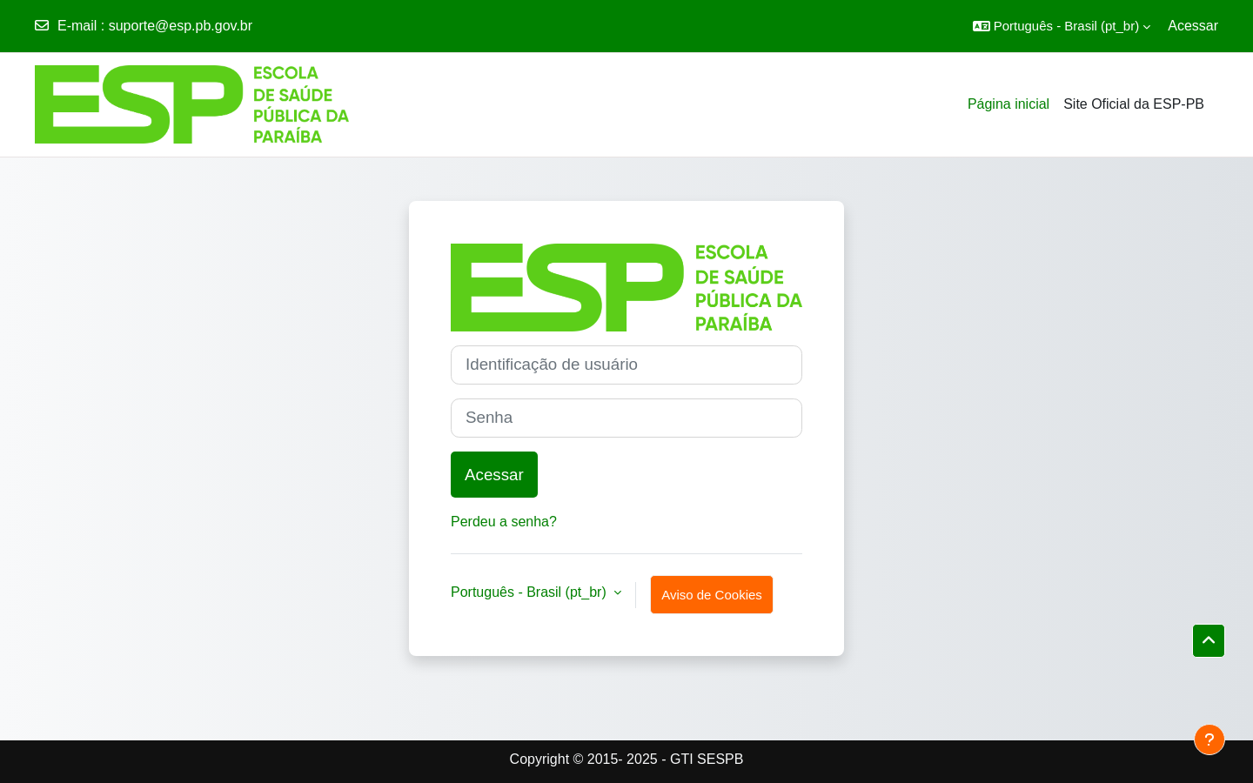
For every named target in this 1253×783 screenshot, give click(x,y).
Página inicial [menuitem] (1008, 104)
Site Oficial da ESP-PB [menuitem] (1133, 104)
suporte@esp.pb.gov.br (180, 25)
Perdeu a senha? (504, 521)
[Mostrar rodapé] (1209, 739)
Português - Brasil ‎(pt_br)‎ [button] (530, 592)
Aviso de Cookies (711, 594)
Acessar (1193, 25)
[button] (1062, 26)
